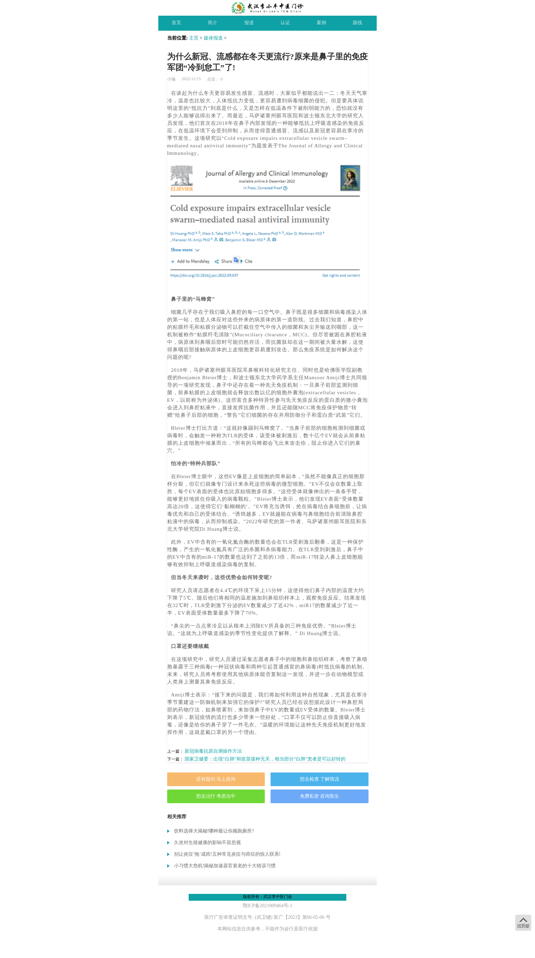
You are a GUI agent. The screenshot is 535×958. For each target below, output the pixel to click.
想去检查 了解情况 (319, 779)
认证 (285, 22)
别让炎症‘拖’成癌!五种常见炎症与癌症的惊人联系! (227, 854)
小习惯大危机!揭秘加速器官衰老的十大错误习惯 (225, 865)
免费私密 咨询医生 (319, 796)
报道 (249, 22)
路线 (357, 22)
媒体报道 (213, 38)
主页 (194, 38)
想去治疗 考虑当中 (216, 796)
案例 (321, 22)
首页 (176, 22)
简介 (212, 22)
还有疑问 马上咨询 (216, 779)
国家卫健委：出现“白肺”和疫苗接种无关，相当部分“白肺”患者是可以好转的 (265, 759)
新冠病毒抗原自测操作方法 (213, 751)
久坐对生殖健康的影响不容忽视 (207, 842)
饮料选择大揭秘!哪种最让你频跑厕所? (214, 831)
